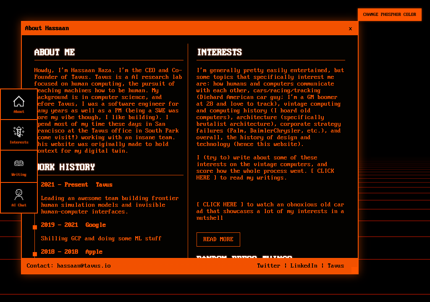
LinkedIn (304, 266)
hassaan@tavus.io (84, 266)
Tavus (79, 77)
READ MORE (218, 239)
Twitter (269, 266)
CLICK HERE (220, 204)
